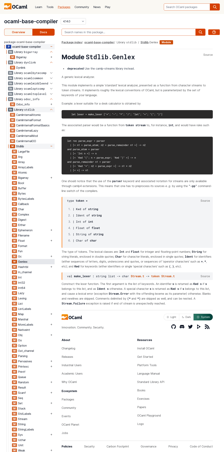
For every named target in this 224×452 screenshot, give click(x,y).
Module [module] (166, 42)
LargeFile (24, 151)
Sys (20, 434)
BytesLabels (26, 198)
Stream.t (137, 276)
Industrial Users (72, 365)
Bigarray (21, 57)
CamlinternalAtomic (28, 115)
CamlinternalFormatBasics (33, 125)
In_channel (25, 272)
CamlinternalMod (27, 136)
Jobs (65, 433)
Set (20, 403)
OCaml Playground (149, 415)
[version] (73, 21)
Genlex (22, 261)
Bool (21, 183)
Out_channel (26, 351)
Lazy (21, 293)
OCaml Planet (70, 424)
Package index (72, 42)
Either (22, 225)
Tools (50, 7)
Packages (64, 7)
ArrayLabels (25, 167)
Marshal (23, 319)
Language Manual (148, 373)
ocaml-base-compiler (31, 21)
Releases (67, 356)
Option (22, 345)
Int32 (21, 282)
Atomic (22, 172)
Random (23, 382)
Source (208, 54)
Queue (22, 377)
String (22, 424)
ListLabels (24, 309)
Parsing (22, 356)
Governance (148, 446)
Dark (186, 316)
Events (66, 416)
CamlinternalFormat (28, 120)
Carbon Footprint (118, 446)
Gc (20, 256)
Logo (140, 424)
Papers (141, 407)
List (20, 303)
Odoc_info (23, 104)
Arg (20, 157)
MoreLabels (25, 324)
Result (22, 387)
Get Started (145, 356)
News (97, 7)
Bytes (22, 193)
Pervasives (25, 361)
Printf (21, 372)
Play (107, 7)
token (155, 276)
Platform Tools (147, 365)
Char (21, 209)
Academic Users (72, 373)
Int (20, 277)
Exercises (143, 398)
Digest (22, 219)
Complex (23, 214)
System (203, 317)
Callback (23, 204)
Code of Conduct (201, 446)
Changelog (68, 348)
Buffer (22, 188)
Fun (20, 251)
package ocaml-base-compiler (24, 42)
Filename (23, 235)
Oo (20, 340)
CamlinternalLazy (27, 130)
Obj (20, 335)
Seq (20, 398)
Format (22, 246)
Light (171, 316)
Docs (43, 32)
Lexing (22, 298)
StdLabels (24, 413)
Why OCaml (69, 382)
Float (21, 240)
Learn (38, 7)
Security (89, 446)
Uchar (22, 440)
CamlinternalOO (26, 141)
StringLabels (26, 429)
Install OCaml (145, 348)
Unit (20, 445)
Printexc (23, 366)
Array (21, 162)
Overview (18, 32)
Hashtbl (23, 267)
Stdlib (20, 146)
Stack (22, 408)
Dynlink (20, 67)
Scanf (22, 392)
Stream (22, 419)
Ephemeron (25, 230)
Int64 (21, 288)
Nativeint (24, 330)
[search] (215, 6)
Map (21, 314)
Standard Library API (150, 382)
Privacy (173, 446)
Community (82, 7)
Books (141, 390)
